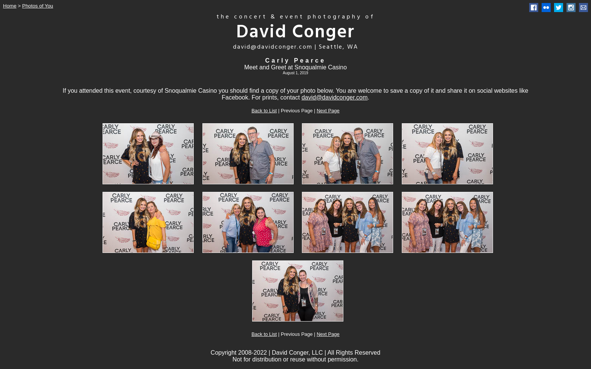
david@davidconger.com (334, 97)
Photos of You (37, 6)
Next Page (328, 110)
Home (10, 6)
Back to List (264, 110)
